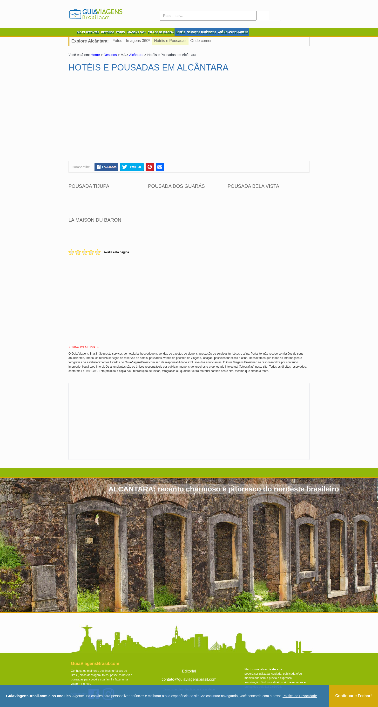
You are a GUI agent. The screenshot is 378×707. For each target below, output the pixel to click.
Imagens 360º (138, 41)
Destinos (110, 55)
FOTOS (120, 32)
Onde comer (201, 41)
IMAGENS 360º (136, 32)
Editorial (189, 671)
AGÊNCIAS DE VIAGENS (233, 32)
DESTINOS (107, 32)
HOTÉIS (180, 32)
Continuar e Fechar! (353, 696)
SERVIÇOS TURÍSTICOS (201, 32)
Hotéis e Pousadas (170, 41)
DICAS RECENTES (88, 32)
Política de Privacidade (300, 696)
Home (95, 55)
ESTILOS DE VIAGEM (161, 32)
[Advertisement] (114, 118)
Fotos (117, 41)
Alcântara (136, 55)
